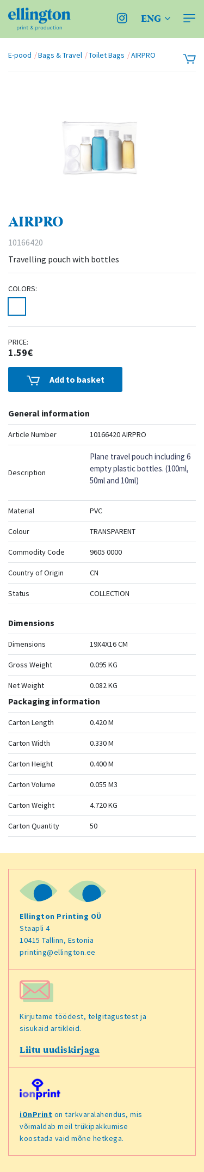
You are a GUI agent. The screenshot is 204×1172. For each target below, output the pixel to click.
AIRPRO (143, 55)
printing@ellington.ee (58, 952)
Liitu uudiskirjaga (60, 1050)
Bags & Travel (60, 55)
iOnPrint (36, 1114)
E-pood (20, 55)
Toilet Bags (107, 55)
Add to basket (65, 379)
